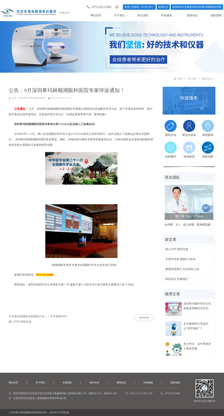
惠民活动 (206, 78)
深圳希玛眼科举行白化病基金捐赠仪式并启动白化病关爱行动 (197, 306)
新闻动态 (192, 15)
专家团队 (67, 382)
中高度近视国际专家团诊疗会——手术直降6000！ (39, 316)
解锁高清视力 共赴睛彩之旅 (182, 269)
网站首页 (95, 15)
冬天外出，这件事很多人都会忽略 (197, 346)
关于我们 (119, 15)
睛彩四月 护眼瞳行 (176, 279)
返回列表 (144, 317)
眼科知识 (94, 382)
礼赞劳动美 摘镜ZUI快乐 (180, 259)
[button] (205, 178)
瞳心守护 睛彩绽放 (20, 321)
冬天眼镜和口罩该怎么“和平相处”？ (196, 326)
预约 (205, 208)
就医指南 (216, 15)
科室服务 (166, 15)
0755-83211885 (101, 7)
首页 (180, 78)
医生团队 (143, 15)
